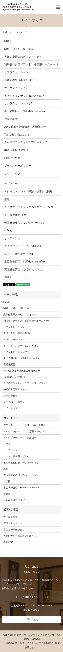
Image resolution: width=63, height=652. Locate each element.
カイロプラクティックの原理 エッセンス (28, 207)
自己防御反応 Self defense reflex (24, 111)
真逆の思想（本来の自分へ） (21, 80)
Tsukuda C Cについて (17, 134)
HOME (4, 32)
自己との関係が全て (14, 529)
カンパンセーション (16, 87)
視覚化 (8, 277)
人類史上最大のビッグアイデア (23, 56)
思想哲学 (8, 542)
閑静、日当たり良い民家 (19, 48)
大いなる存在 (10, 517)
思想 (7, 199)
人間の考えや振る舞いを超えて (19, 535)
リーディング (12, 238)
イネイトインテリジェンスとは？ (24, 95)
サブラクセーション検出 (19, 103)
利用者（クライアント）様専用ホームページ (31, 64)
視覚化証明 (11, 118)
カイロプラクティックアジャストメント (28, 142)
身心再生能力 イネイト (18, 215)
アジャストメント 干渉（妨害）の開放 (28, 191)
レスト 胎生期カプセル (19, 253)
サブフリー (11, 183)
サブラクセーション (16, 72)
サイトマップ (12, 173)
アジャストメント (12, 523)
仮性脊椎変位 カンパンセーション (24, 222)
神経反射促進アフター (17, 150)
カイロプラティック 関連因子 (23, 246)
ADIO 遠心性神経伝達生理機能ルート (26, 126)
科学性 (8, 230)
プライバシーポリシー (17, 165)
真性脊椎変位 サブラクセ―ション (24, 269)
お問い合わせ (12, 157)
